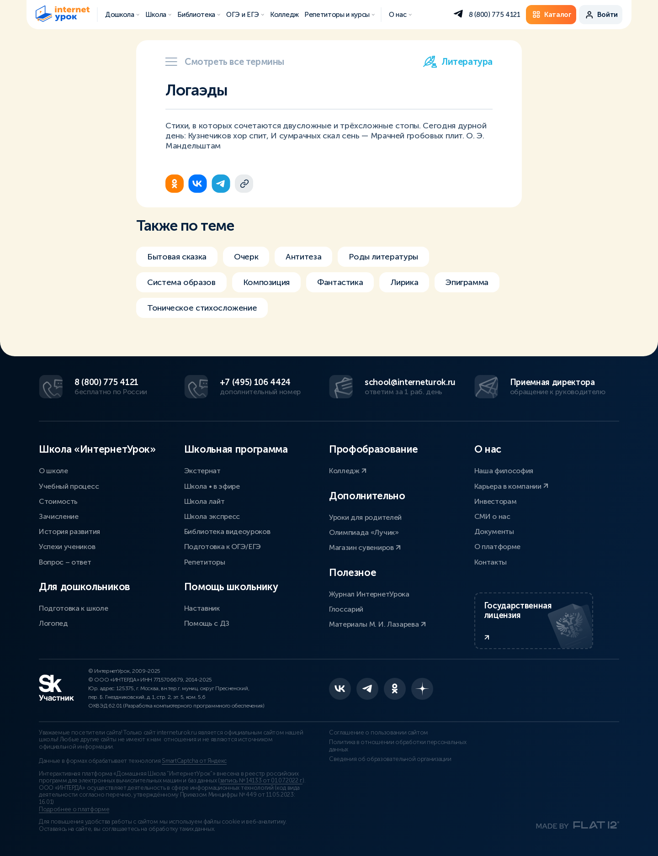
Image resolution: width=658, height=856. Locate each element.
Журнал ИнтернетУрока (369, 594)
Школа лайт (204, 501)
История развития (69, 531)
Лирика (404, 282)
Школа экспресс (212, 516)
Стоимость (58, 501)
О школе (53, 471)
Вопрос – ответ (65, 562)
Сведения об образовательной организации (390, 759)
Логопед (53, 623)
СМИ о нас (492, 516)
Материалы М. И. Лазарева (377, 624)
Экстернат (202, 471)
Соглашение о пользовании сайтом (378, 732)
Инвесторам (495, 501)
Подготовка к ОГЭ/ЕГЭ (222, 546)
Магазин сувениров (365, 547)
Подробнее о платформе (74, 809)
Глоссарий (346, 609)
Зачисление (59, 516)
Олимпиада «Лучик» (364, 532)
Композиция (266, 282)
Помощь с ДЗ (206, 623)
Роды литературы (383, 256)
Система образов (181, 282)
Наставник (202, 608)
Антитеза (303, 256)
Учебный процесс (69, 486)
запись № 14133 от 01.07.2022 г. (261, 780)
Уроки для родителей (365, 517)
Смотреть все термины (224, 62)
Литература (458, 62)
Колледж (347, 471)
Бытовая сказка (177, 256)
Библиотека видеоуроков (227, 531)
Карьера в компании (511, 486)
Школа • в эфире (212, 486)
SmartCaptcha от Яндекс (194, 761)
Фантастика (340, 282)
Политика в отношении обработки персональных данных (397, 746)
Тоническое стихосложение (202, 307)
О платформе (497, 546)
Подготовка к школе (73, 608)
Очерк (246, 256)
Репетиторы (204, 562)
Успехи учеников (67, 546)
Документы (494, 531)
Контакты (490, 562)
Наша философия (504, 471)
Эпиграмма (467, 282)
